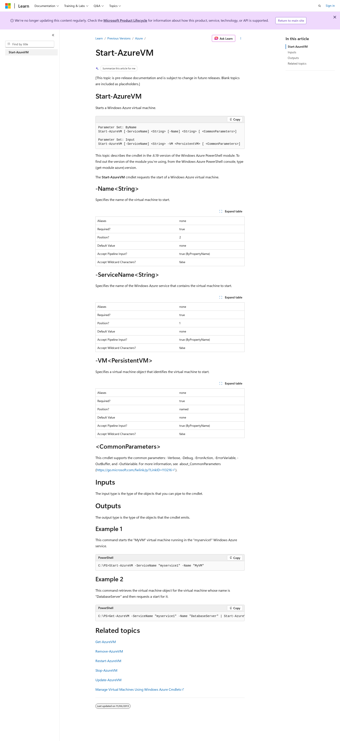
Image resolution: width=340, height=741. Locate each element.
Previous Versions (119, 38)
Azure (139, 38)
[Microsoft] (8, 6)
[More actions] (241, 38)
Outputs (293, 58)
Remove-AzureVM (109, 651)
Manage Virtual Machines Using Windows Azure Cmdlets (138, 689)
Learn (99, 38)
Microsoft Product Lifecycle (125, 20)
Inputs (292, 52)
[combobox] (29, 44)
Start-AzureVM (298, 46)
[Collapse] (53, 35)
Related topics (297, 63)
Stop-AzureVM (106, 670)
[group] (170, 616)
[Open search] (319, 6)
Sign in (330, 5)
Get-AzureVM (105, 641)
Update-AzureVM (108, 679)
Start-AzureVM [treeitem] (19, 52)
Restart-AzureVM (108, 660)
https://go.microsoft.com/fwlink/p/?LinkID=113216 (134, 469)
